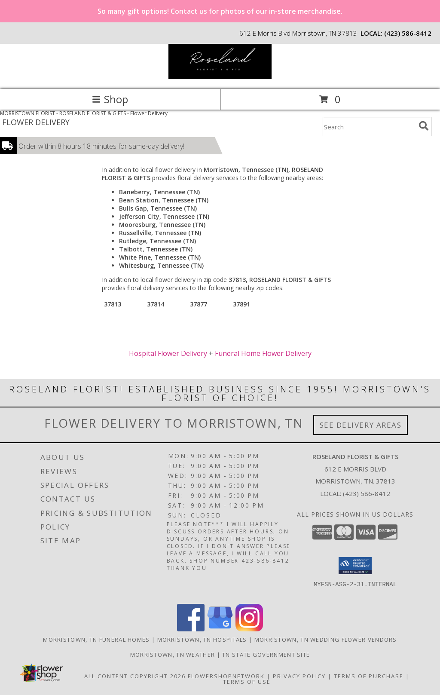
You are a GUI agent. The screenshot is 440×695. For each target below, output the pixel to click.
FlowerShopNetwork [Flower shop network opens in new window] (226, 676)
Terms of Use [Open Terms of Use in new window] (247, 682)
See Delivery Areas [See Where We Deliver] (361, 425)
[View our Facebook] (191, 629)
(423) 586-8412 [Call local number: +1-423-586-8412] (407, 33)
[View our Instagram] (249, 629)
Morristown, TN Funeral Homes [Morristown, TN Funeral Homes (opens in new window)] (96, 639)
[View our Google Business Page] (220, 629)
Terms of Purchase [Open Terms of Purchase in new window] (368, 676)
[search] (423, 126)
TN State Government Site (266, 654)
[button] (355, 565)
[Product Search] (369, 126)
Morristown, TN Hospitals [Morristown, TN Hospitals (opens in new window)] (202, 639)
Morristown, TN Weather (172, 654)
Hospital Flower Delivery (168, 353)
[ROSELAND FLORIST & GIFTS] (220, 77)
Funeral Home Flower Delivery (263, 353)
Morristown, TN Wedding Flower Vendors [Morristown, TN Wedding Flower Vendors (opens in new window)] (325, 639)
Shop (110, 99)
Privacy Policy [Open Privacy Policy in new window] (299, 676)
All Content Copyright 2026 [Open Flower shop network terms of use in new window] (135, 676)
